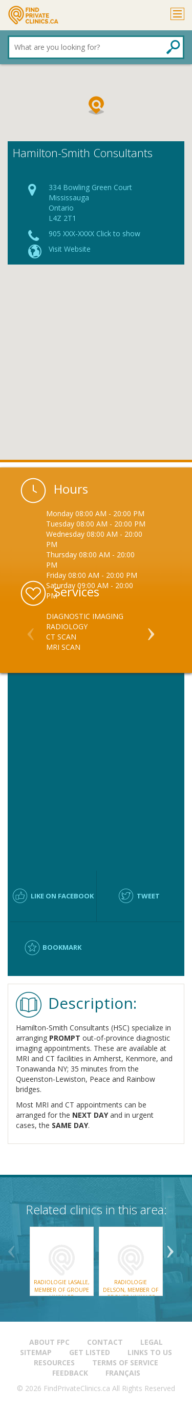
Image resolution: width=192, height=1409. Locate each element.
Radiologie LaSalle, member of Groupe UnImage (62, 1290)
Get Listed (89, 1352)
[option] (96, 631)
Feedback (70, 1373)
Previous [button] (31, 629)
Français (122, 1373)
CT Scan (61, 637)
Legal (151, 1342)
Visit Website (70, 249)
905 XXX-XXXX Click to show (94, 233)
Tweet (148, 895)
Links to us (149, 1352)
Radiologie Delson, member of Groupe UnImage (130, 1290)
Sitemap (36, 1352)
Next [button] (151, 629)
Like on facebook (62, 895)
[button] (96, 105)
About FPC (49, 1342)
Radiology (67, 626)
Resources (54, 1362)
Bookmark (61, 947)
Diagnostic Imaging (84, 616)
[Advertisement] (96, 366)
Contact (105, 1342)
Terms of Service (125, 1362)
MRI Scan (63, 647)
